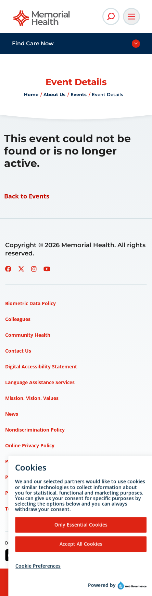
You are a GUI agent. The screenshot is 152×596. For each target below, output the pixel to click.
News (11, 414)
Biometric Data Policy (30, 303)
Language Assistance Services (40, 382)
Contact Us (18, 350)
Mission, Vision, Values (32, 398)
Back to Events (26, 196)
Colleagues (17, 319)
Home (31, 94)
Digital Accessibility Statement (41, 366)
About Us (54, 94)
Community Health (27, 335)
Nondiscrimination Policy (35, 429)
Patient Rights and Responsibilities (46, 461)
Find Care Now (33, 43)
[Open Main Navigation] (131, 16)
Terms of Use (20, 508)
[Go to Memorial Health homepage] (42, 20)
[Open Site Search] (110, 16)
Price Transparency (27, 477)
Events (79, 94)
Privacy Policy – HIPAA (31, 493)
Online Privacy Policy (29, 445)
